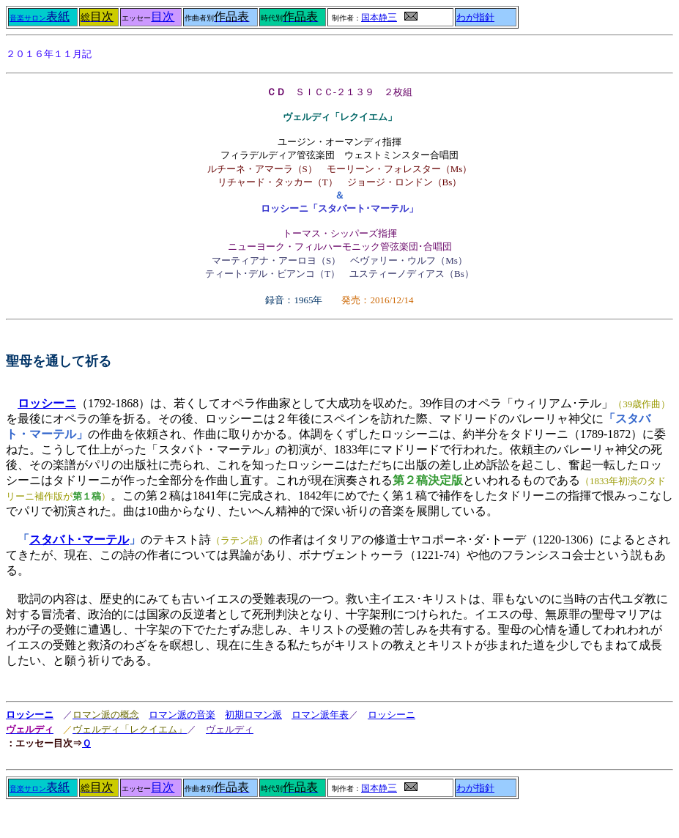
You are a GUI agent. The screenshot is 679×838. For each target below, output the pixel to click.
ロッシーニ (29, 714)
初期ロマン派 (253, 715)
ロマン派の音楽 (182, 714)
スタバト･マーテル (79, 539)
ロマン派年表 (320, 714)
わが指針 (475, 17)
